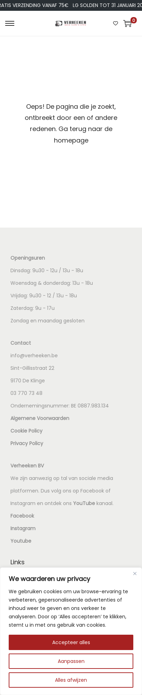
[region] (71, 631)
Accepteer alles (71, 642)
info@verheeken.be (34, 355)
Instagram (23, 528)
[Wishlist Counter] (115, 23)
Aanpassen (71, 661)
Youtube (20, 540)
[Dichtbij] (135, 573)
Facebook (22, 515)
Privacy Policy (26, 443)
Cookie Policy (26, 430)
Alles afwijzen (71, 680)
